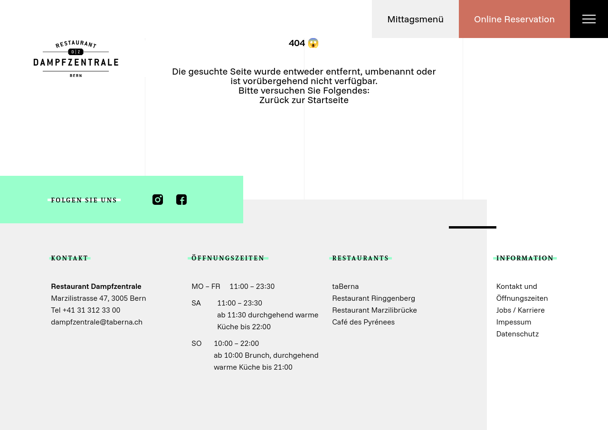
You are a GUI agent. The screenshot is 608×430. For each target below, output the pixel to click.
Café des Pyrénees (363, 321)
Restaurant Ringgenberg (373, 298)
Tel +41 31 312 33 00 (85, 310)
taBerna (345, 286)
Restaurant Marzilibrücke (374, 310)
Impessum (514, 321)
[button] (415, 19)
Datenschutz (517, 333)
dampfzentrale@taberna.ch (96, 321)
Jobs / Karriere (520, 310)
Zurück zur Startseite (304, 99)
